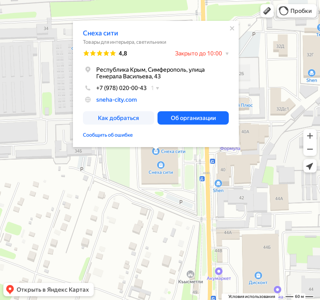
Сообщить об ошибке (108, 133)
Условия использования (251, 296)
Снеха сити (100, 31)
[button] (267, 11)
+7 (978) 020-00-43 (115, 86)
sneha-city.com (116, 98)
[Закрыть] (232, 26)
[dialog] (156, 82)
